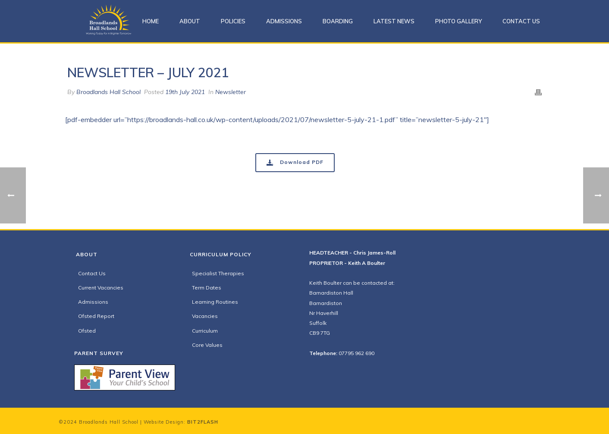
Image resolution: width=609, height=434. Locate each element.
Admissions (284, 21)
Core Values (207, 345)
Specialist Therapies (218, 273)
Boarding (338, 21)
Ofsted (87, 330)
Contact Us (521, 21)
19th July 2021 (185, 92)
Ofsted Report (96, 316)
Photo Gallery (458, 21)
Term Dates (206, 287)
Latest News (394, 21)
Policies (233, 21)
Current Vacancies (100, 287)
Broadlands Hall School (108, 92)
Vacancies (205, 316)
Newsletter (230, 92)
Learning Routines (215, 302)
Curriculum (205, 330)
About (189, 21)
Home (150, 21)
